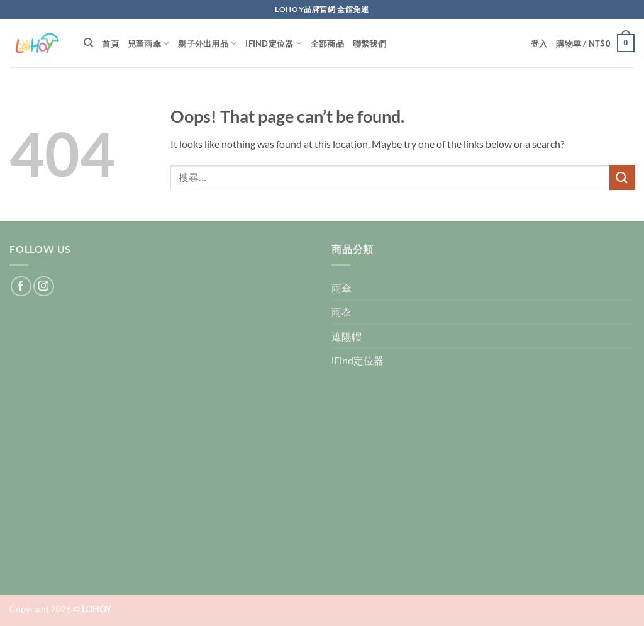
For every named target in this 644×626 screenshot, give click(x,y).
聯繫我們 (369, 43)
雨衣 (341, 312)
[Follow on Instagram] (43, 286)
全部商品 (327, 43)
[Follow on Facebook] (21, 286)
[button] (539, 43)
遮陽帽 (346, 336)
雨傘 (341, 288)
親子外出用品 (207, 43)
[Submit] (622, 177)
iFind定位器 (273, 43)
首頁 (110, 43)
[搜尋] (88, 43)
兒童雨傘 (148, 43)
